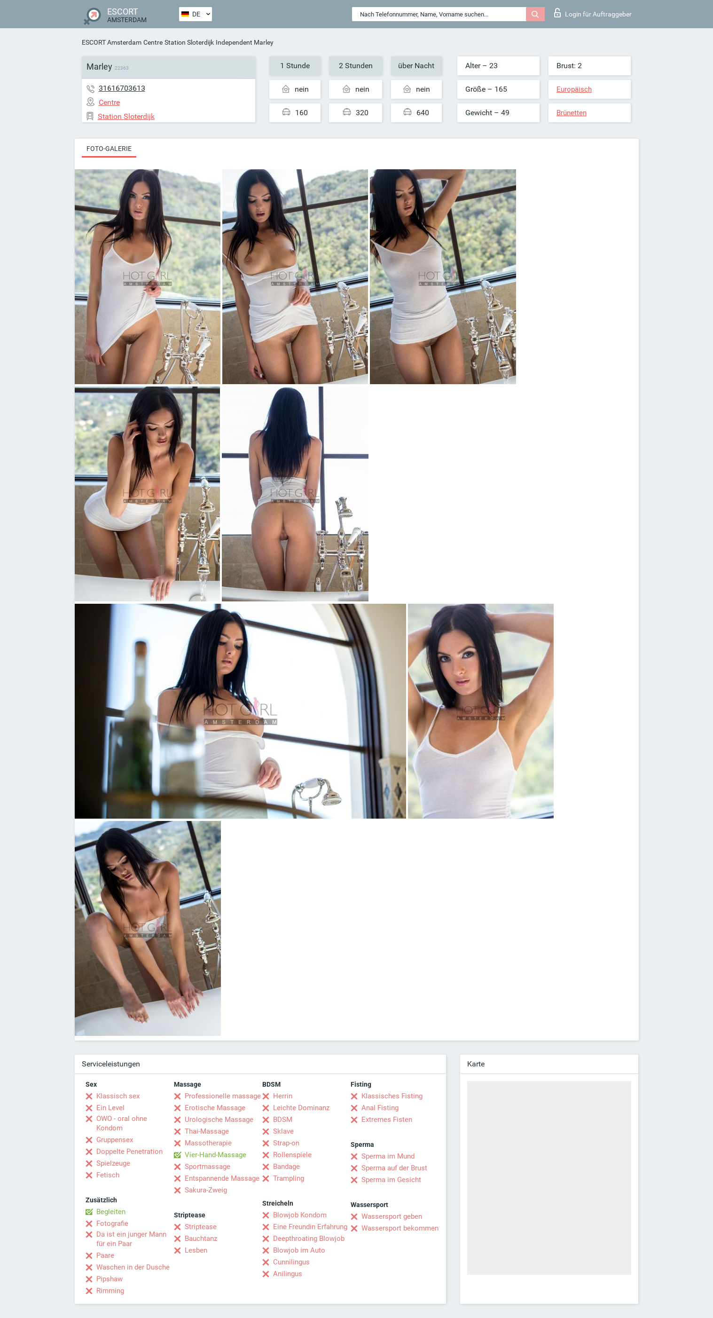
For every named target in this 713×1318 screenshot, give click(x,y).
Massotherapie (208, 1143)
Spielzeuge (113, 1163)
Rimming (110, 1290)
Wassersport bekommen (400, 1228)
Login (593, 13)
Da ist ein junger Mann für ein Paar (131, 1239)
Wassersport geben (391, 1216)
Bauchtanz (201, 1238)
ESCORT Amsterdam (111, 42)
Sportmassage (207, 1166)
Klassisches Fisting (392, 1096)
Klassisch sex (118, 1096)
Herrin (282, 1096)
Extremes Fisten (386, 1119)
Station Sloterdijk (189, 42)
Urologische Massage (219, 1119)
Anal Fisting (380, 1108)
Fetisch (107, 1175)
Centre (153, 42)
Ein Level (110, 1108)
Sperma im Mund (388, 1156)
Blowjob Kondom (300, 1215)
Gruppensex (114, 1140)
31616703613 (122, 88)
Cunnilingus (291, 1262)
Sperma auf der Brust (394, 1168)
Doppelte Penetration (129, 1151)
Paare (105, 1255)
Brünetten (571, 113)
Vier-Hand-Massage (215, 1155)
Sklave (283, 1131)
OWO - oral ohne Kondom (121, 1123)
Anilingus (287, 1274)
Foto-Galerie (109, 148)
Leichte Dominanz (301, 1108)
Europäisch (574, 89)
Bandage (286, 1166)
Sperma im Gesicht (391, 1180)
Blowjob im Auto (299, 1250)
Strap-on (286, 1143)
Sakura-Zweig (206, 1190)
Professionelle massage (223, 1096)
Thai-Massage (207, 1131)
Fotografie (112, 1223)
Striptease (201, 1227)
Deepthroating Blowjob (309, 1238)
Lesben (196, 1250)
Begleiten (110, 1212)
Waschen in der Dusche (133, 1267)
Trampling (288, 1178)
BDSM (282, 1119)
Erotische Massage (215, 1108)
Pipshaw (109, 1279)
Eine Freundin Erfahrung (310, 1227)
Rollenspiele (292, 1155)
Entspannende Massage (222, 1178)
